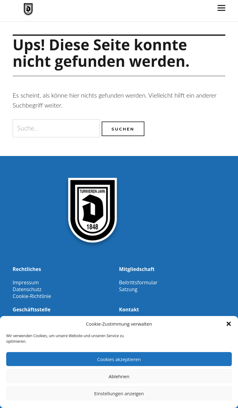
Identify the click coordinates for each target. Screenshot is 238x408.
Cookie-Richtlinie (32, 296)
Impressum (26, 282)
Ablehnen (119, 376)
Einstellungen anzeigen (119, 393)
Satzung (128, 289)
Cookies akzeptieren (119, 359)
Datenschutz (27, 289)
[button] (229, 324)
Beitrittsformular (138, 282)
